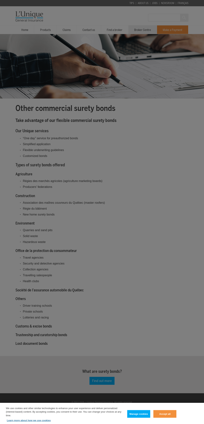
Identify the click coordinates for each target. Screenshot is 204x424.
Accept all (164, 415)
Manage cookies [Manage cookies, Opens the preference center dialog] (138, 415)
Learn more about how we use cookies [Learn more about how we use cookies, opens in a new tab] (29, 422)
